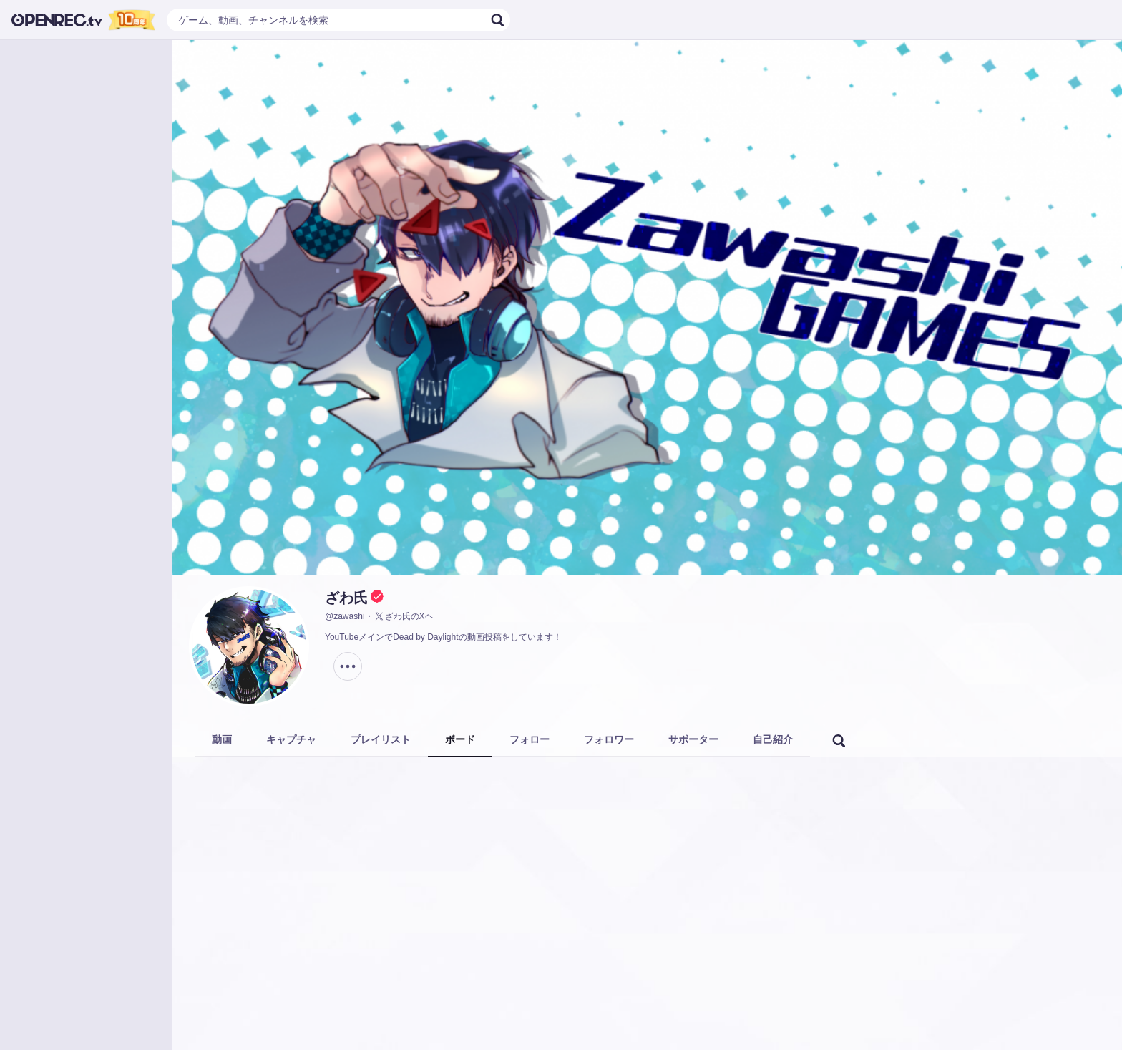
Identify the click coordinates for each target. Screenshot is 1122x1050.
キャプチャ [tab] (291, 739)
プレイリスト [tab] (381, 739)
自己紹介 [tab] (773, 739)
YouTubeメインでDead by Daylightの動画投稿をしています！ (443, 637)
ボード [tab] (460, 739)
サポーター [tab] (693, 739)
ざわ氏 (346, 598)
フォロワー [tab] (609, 739)
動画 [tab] (222, 739)
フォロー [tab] (529, 739)
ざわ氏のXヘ (404, 616)
